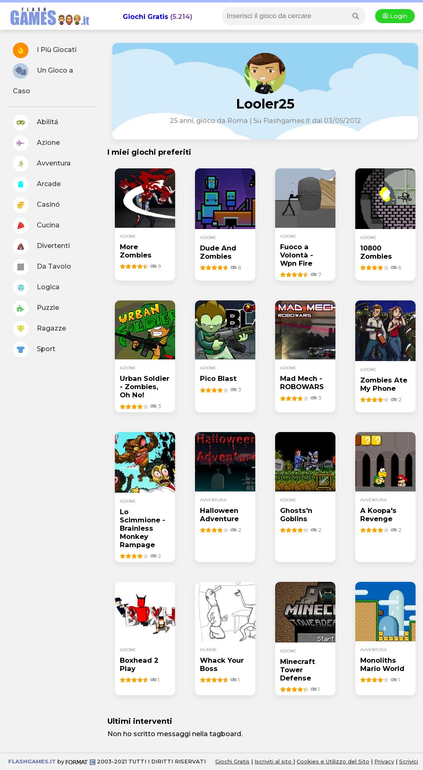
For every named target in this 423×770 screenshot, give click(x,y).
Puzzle (36, 308)
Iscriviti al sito (273, 761)
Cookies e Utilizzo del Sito (333, 761)
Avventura (42, 164)
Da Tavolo (42, 267)
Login (395, 16)
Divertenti (41, 246)
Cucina (36, 226)
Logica (36, 287)
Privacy (384, 761)
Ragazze (39, 329)
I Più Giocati (44, 50)
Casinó (36, 205)
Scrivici (408, 761)
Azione (36, 143)
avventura (213, 500)
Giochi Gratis (145, 17)
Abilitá (35, 122)
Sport (34, 349)
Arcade (37, 184)
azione (128, 236)
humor (208, 649)
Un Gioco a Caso (43, 79)
